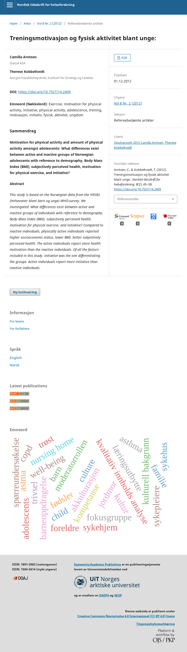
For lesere (17, 321)
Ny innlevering (25, 292)
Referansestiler (128, 199)
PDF (124, 58)
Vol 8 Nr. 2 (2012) (49, 23)
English (16, 357)
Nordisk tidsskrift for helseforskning (46, 4)
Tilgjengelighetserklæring (155, 624)
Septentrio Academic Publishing (97, 564)
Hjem (14, 23)
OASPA (104, 595)
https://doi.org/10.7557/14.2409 (44, 91)
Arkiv (27, 23)
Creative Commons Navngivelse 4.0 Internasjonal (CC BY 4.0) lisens (126, 616)
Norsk (14, 365)
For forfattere (19, 328)
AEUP (118, 595)
